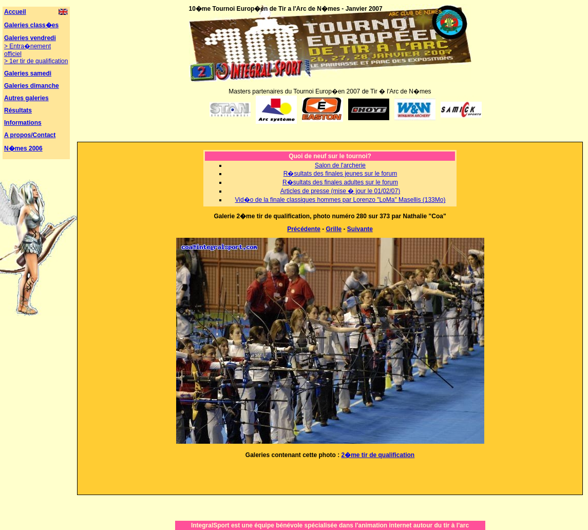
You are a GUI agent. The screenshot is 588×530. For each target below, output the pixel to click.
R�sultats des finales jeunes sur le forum (340, 173)
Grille (334, 229)
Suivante (360, 229)
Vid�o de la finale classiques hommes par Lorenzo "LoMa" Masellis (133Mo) (340, 199)
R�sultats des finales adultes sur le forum (340, 182)
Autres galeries (26, 98)
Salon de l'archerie (340, 165)
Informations (23, 122)
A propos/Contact (29, 135)
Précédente (303, 229)
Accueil (15, 11)
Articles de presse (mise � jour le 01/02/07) (340, 191)
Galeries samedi (27, 73)
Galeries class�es (31, 25)
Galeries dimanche (31, 85)
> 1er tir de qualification (36, 61)
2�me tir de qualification (378, 455)
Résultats (18, 110)
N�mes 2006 (23, 148)
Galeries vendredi (30, 38)
